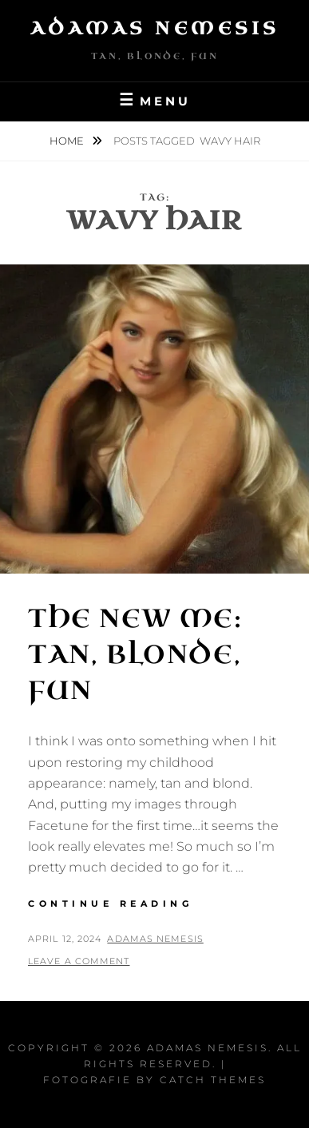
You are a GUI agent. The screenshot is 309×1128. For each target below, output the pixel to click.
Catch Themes (213, 1080)
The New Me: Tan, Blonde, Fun (135, 655)
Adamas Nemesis (154, 28)
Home (68, 140)
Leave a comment (79, 961)
